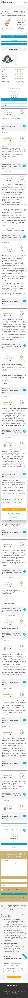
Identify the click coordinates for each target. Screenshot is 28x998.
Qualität (4, 69)
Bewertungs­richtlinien (7, 991)
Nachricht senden (14, 893)
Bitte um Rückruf (8, 890)
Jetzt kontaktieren (14, 44)
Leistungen (5, 74)
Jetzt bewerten (14, 36)
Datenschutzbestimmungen (15, 897)
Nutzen (4, 72)
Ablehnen (14, 517)
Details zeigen (20, 506)
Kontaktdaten (17, 49)
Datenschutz (22, 991)
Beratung (4, 78)
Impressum (14, 992)
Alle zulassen (14, 509)
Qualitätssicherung (15, 991)
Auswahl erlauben (14, 513)
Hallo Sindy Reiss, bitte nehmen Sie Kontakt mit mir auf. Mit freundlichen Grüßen (14, 867)
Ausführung (5, 76)
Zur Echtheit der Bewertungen (14, 33)
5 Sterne (16, 55)
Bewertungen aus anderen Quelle (21, 29)
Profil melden (17, 909)
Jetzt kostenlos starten (14, 977)
